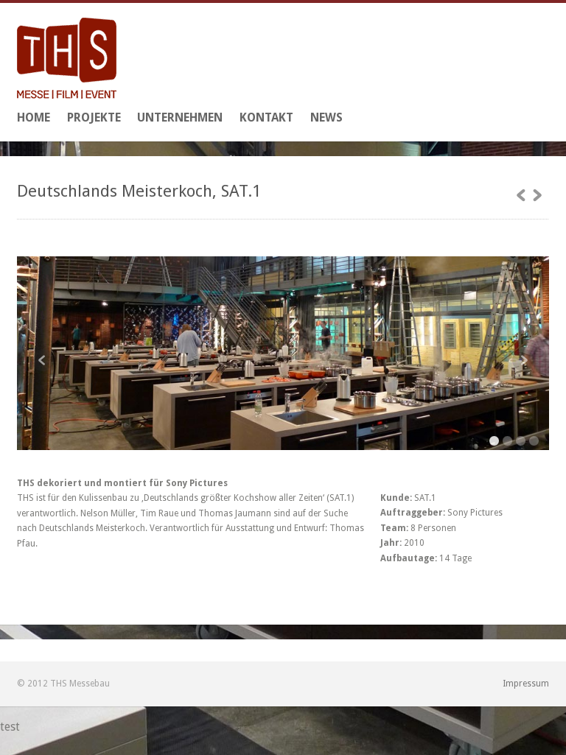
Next (523, 360)
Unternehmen (180, 117)
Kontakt (266, 117)
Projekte (94, 117)
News (326, 117)
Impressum (526, 683)
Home (33, 117)
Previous (43, 360)
